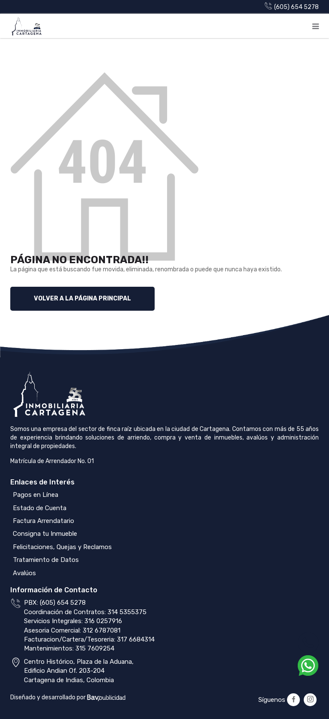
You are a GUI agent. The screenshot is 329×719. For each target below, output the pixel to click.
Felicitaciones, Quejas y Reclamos (61, 547)
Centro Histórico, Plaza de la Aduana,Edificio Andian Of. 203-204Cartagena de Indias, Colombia (79, 671)
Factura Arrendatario (42, 521)
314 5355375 (127, 612)
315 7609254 (94, 648)
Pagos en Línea (34, 495)
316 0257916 (103, 621)
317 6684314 (136, 639)
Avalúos (23, 573)
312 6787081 (101, 630)
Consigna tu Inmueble (44, 534)
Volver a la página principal (82, 298)
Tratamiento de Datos (45, 560)
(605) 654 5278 (292, 7)
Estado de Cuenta (38, 508)
